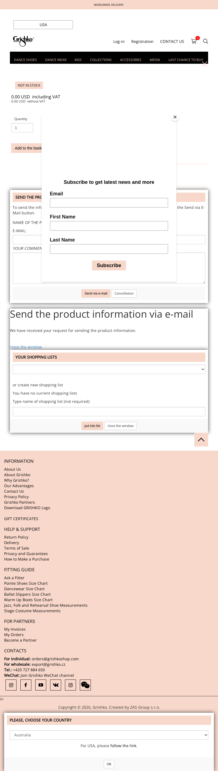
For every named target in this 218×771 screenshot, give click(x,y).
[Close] (175, 117)
